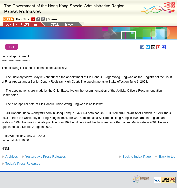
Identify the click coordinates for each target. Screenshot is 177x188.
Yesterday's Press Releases (45, 156)
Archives (11, 156)
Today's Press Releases (22, 163)
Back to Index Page (136, 156)
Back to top (167, 156)
